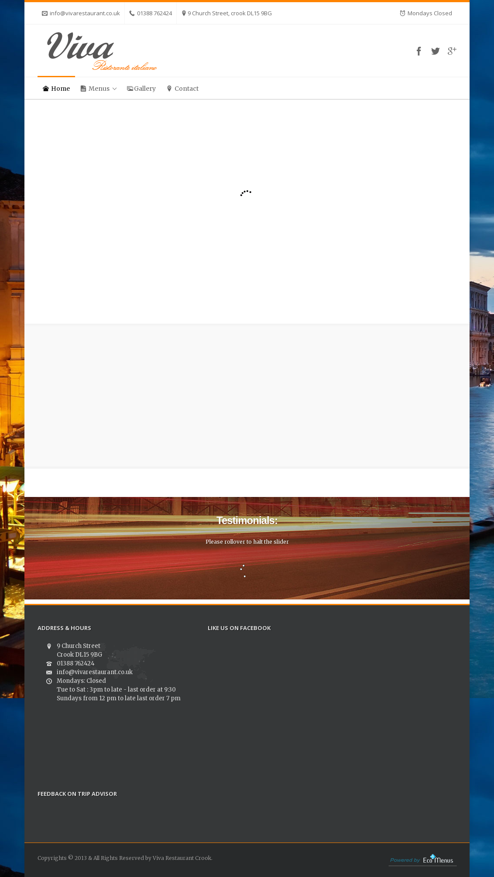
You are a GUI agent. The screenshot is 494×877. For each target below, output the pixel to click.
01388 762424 (150, 13)
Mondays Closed (426, 13)
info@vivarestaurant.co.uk (81, 13)
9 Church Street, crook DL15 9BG (226, 13)
